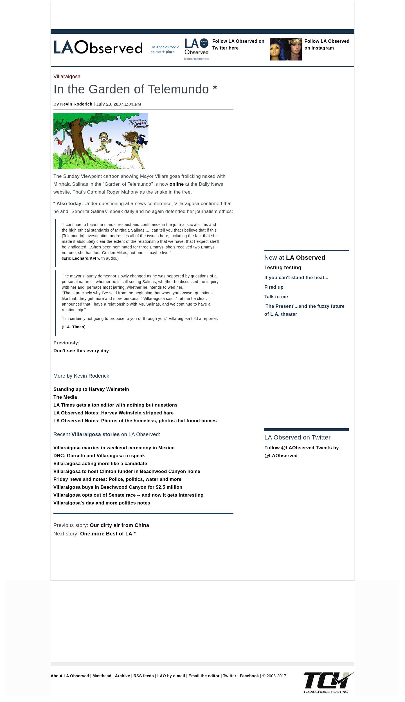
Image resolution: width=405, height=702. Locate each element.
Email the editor (203, 676)
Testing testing (283, 267)
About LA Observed (70, 676)
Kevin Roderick (76, 104)
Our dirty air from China (119, 525)
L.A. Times (73, 327)
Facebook (249, 676)
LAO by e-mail (171, 676)
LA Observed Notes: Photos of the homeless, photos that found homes (135, 420)
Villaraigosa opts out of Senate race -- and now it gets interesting (128, 495)
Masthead (102, 676)
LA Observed (305, 257)
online (177, 184)
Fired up (274, 287)
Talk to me (276, 296)
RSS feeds (144, 676)
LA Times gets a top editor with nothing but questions (115, 405)
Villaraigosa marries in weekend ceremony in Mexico (114, 447)
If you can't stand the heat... (296, 277)
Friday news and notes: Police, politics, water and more (117, 479)
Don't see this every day (81, 350)
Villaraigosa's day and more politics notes (101, 503)
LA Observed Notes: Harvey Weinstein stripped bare (113, 413)
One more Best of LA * (108, 534)
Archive (122, 676)
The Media (65, 397)
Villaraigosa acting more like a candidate (100, 463)
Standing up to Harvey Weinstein (91, 389)
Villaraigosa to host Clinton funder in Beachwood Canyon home (126, 471)
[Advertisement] (187, 14)
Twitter (229, 676)
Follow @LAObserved (289, 447)
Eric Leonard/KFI (79, 258)
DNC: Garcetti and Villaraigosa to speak (99, 455)
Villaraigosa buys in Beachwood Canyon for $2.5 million (117, 487)
